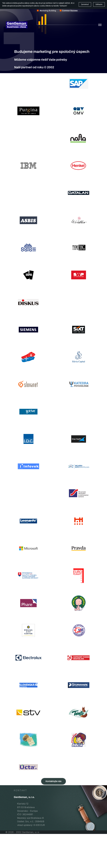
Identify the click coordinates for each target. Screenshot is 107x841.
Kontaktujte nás (53, 781)
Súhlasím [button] (99, 4)
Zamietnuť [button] (85, 4)
